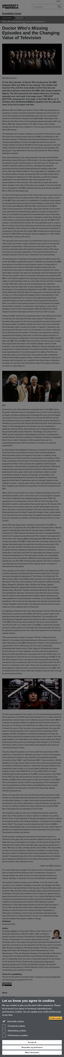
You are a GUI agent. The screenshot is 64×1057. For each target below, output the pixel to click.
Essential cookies (13, 1021)
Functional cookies (13, 1026)
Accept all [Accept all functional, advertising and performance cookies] (32, 1042)
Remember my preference (32, 1047)
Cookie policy (55, 1018)
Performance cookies (15, 1036)
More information (32, 1052)
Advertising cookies (14, 1031)
